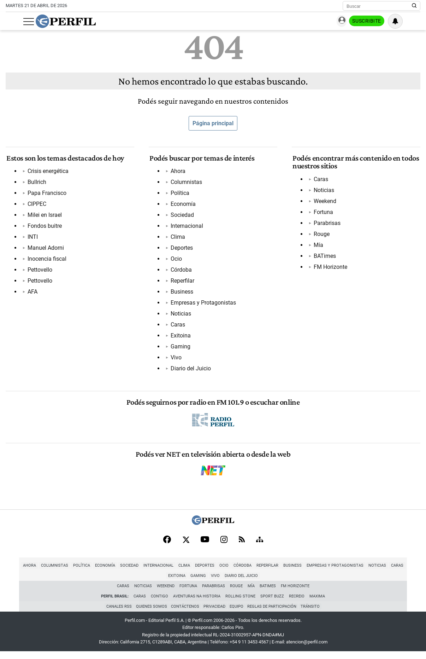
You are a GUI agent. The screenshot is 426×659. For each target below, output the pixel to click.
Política (179, 194)
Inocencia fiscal (46, 260)
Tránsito (312, 613)
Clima (177, 238)
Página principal (213, 123)
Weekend (324, 202)
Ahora (177, 172)
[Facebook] (167, 546)
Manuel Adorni (45, 249)
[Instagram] (223, 546)
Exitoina (180, 337)
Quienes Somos (149, 613)
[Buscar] (379, 6)
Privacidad (214, 613)
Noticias (180, 315)
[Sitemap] (259, 546)
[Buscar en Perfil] (414, 6)
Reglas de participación (273, 613)
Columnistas (185, 183)
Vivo (175, 359)
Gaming (180, 348)
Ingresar (350, 21)
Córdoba (180, 271)
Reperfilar (182, 282)
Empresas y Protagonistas (202, 304)
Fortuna (322, 213)
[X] (185, 546)
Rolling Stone (240, 603)
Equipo (237, 613)
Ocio (175, 260)
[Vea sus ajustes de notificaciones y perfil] (413, 21)
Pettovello (39, 271)
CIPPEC (36, 205)
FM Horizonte (330, 268)
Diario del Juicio (190, 370)
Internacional (186, 227)
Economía (182, 205)
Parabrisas (326, 224)
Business (181, 293)
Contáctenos (184, 613)
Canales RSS (116, 613)
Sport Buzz (272, 603)
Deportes (181, 249)
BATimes (324, 257)
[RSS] (242, 546)
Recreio (296, 603)
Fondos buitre (44, 227)
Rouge (321, 235)
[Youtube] (205, 546)
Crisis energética (47, 172)
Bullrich (36, 183)
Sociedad (181, 216)
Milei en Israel (44, 216)
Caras (177, 326)
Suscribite (384, 21)
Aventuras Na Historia (196, 603)
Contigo (159, 603)
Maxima (317, 603)
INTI (32, 238)
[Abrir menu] (11, 22)
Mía (318, 246)
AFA (32, 293)
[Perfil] (213, 529)
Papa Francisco (46, 194)
